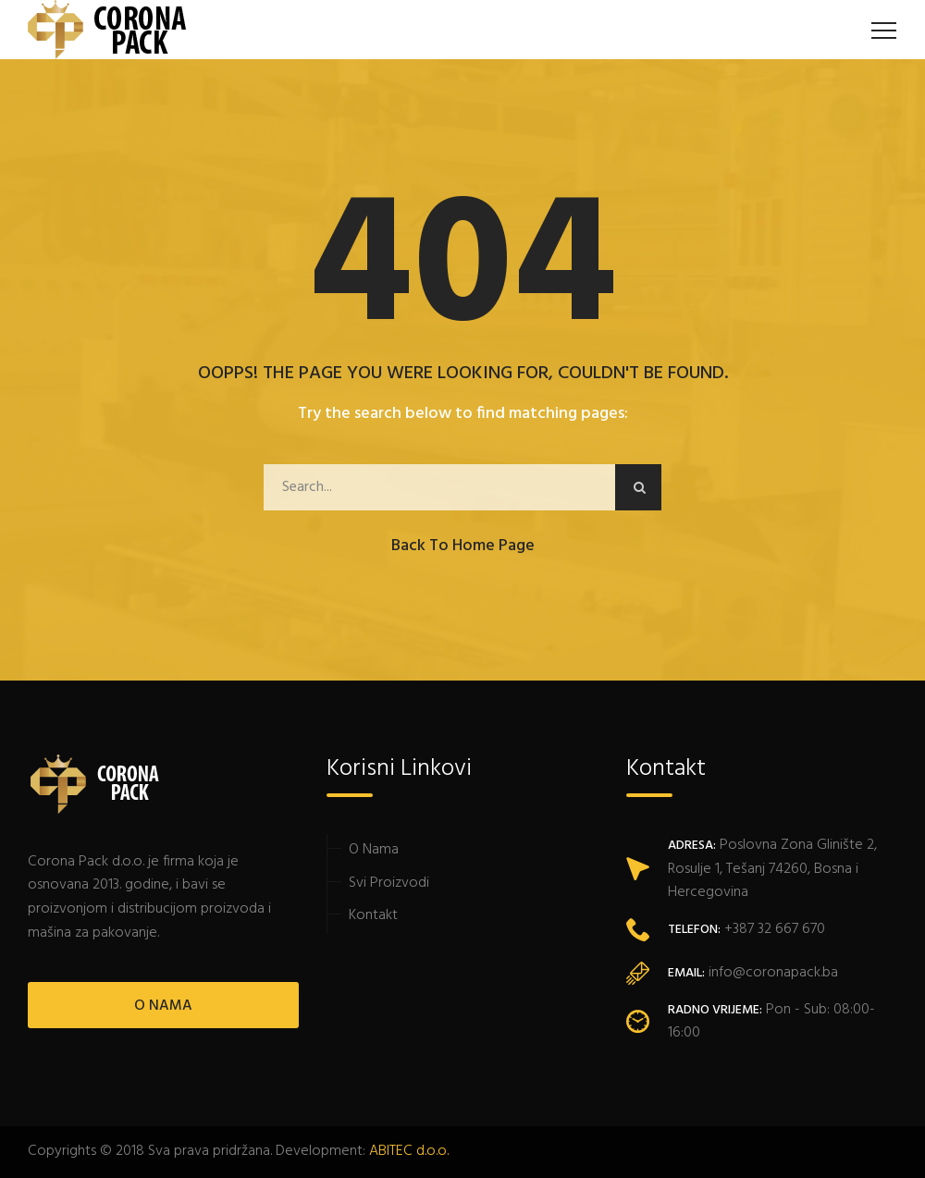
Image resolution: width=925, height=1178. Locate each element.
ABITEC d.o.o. (409, 1151)
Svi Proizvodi (389, 883)
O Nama (374, 850)
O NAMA (163, 1006)
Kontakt (373, 915)
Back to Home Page (463, 546)
